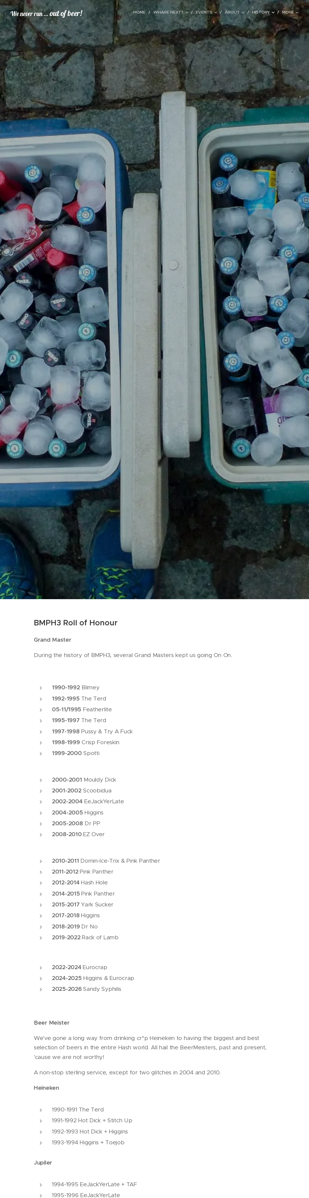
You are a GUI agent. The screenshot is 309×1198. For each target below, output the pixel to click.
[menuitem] (116, 12)
